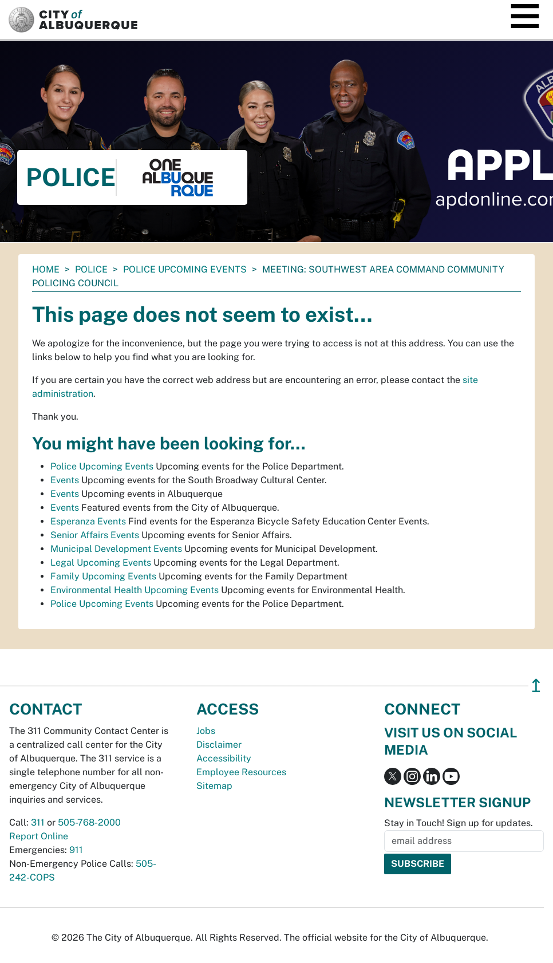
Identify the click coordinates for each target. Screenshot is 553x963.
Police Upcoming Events (185, 269)
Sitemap (214, 785)
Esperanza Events (88, 521)
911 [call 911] (76, 849)
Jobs (205, 730)
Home (46, 269)
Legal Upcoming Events (100, 562)
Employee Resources (241, 772)
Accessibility (223, 758)
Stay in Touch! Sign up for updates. (458, 823)
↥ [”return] (536, 685)
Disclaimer (219, 744)
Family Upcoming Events (103, 576)
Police (91, 269)
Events (64, 480)
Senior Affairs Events (94, 535)
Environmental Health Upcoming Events (134, 590)
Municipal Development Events (116, 548)
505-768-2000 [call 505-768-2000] (89, 822)
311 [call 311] (38, 822)
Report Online (38, 836)
